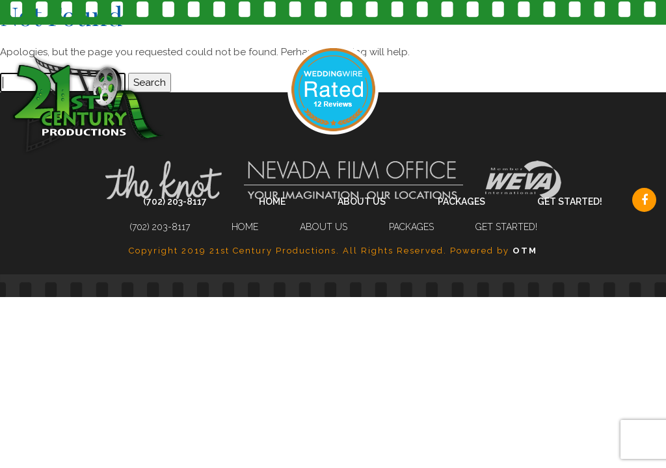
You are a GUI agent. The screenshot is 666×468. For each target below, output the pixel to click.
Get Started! (569, 201)
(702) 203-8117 (175, 201)
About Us (362, 201)
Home (272, 201)
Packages (461, 201)
